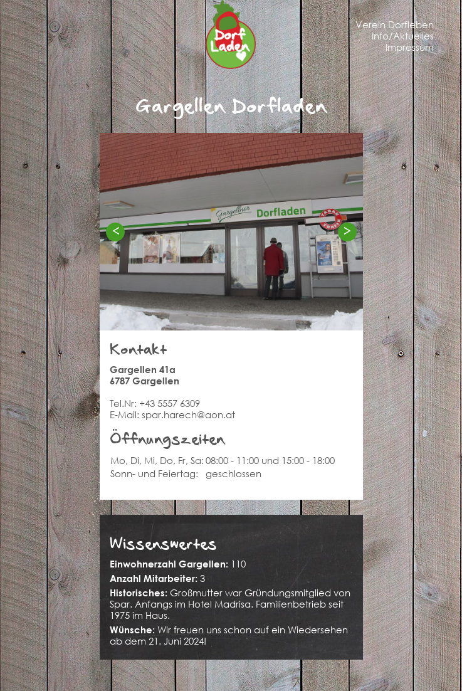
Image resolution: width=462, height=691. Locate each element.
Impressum (410, 47)
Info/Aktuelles (403, 35)
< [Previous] (115, 231)
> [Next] (347, 231)
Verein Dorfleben (394, 24)
